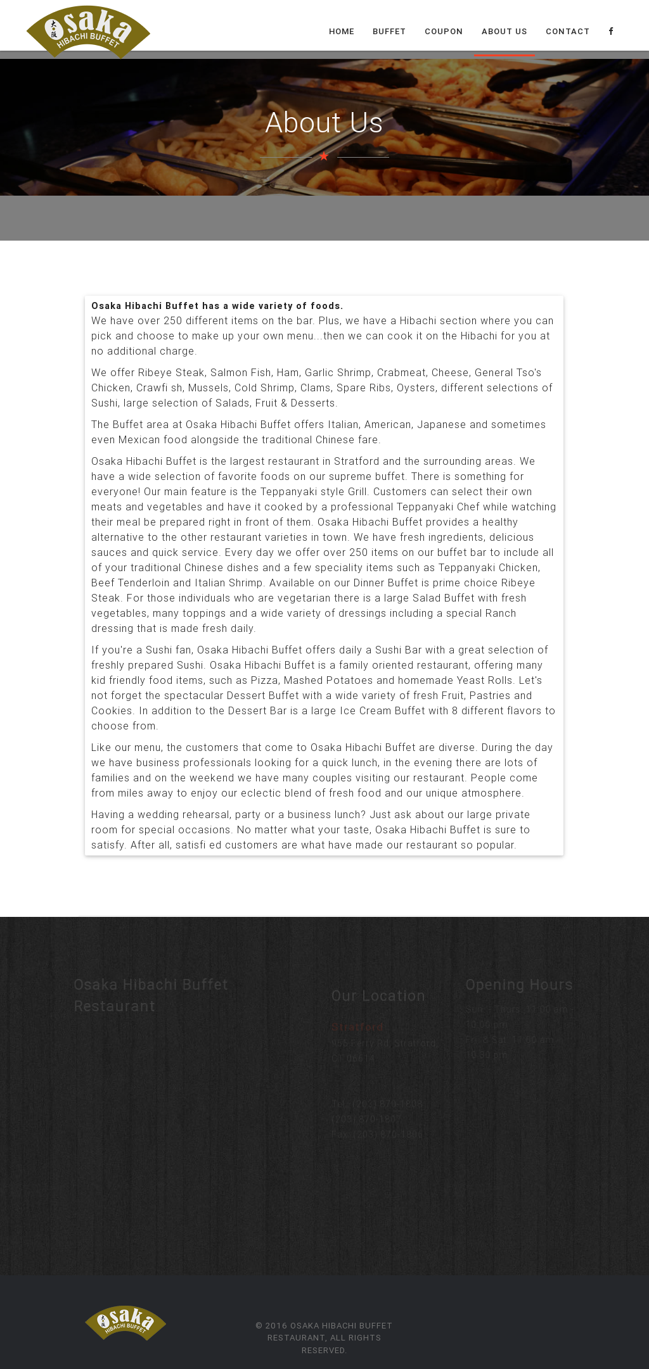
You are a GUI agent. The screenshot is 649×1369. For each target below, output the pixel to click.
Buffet (389, 31)
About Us (504, 31)
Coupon (444, 31)
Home (341, 31)
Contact (568, 31)
